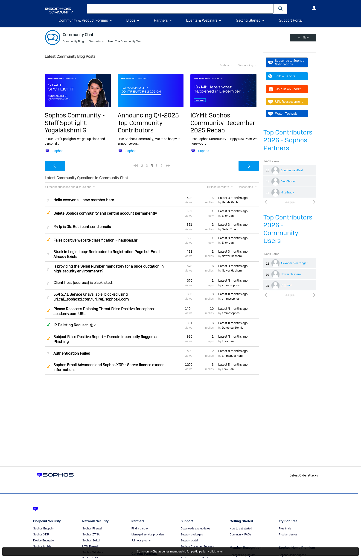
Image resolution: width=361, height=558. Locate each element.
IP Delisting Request (70, 325)
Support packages (191, 534)
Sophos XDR (41, 534)
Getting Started (248, 20)
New (306, 37)
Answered (48, 324)
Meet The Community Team (125, 41)
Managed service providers (148, 534)
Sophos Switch (91, 540)
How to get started (241, 528)
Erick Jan (228, 216)
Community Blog (73, 41)
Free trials (285, 528)
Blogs (130, 20)
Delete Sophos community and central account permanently (105, 213)
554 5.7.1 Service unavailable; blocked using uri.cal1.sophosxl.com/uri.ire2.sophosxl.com (91, 297)
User (314, 8)
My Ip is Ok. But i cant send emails (82, 226)
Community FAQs (240, 534)
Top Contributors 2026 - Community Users (287, 229)
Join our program (141, 540)
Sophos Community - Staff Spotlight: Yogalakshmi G (75, 122)
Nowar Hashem (291, 274)
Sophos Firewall (92, 528)
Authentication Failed (71, 353)
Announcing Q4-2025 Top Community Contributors (148, 122)
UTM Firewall (90, 546)
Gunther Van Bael (292, 170)
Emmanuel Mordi (232, 356)
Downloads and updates (195, 528)
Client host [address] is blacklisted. (83, 282)
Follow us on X (281, 76)
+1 (95, 325)
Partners (161, 20)
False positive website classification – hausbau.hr (95, 240)
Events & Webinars (201, 20)
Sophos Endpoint (43, 528)
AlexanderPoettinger (294, 263)
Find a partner (140, 528)
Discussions (96, 41)
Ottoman (286, 285)
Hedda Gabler (230, 202)
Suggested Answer (48, 212)
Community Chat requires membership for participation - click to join (180, 551)
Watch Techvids (282, 113)
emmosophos (230, 285)
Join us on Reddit (284, 89)
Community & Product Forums (83, 20)
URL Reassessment (285, 101)
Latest (233, 198)
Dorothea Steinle (232, 328)
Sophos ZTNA (90, 534)
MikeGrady (287, 192)
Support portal (189, 540)
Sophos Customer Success (197, 546)
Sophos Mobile (42, 546)
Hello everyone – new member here (83, 200)
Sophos (57, 151)
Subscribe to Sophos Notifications (286, 62)
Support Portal (290, 20)
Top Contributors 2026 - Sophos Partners (287, 140)
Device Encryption (44, 540)
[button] (280, 8)
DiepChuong (288, 181)
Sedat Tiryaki (230, 229)
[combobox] (180, 8)
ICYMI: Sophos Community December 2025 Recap (222, 122)
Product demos (288, 534)
